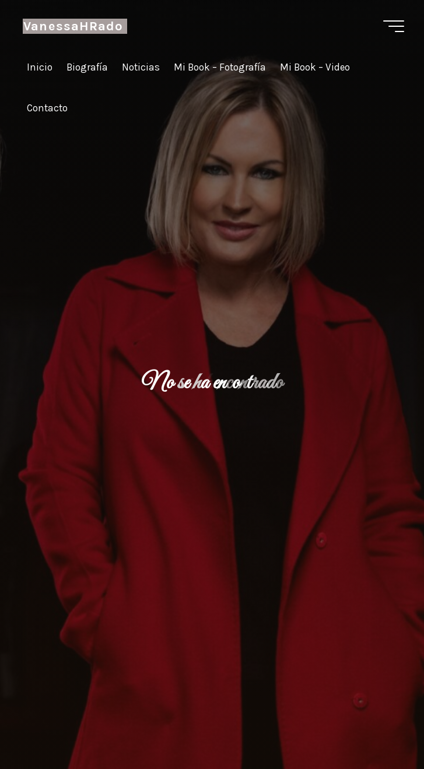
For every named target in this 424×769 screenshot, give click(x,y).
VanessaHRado (73, 26)
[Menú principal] (393, 26)
